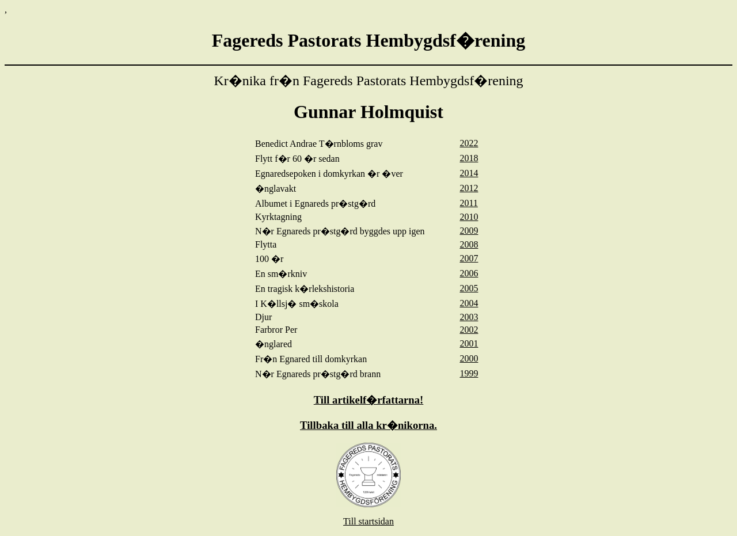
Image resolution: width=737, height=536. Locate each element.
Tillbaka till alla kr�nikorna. (368, 425)
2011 (468, 203)
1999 (468, 373)
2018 (468, 158)
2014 (468, 173)
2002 (468, 329)
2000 (468, 358)
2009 (468, 230)
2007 (468, 258)
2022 (468, 143)
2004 (468, 303)
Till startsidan (368, 521)
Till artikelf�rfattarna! (369, 400)
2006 (468, 273)
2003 (468, 317)
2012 (468, 188)
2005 (468, 288)
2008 (468, 244)
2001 (468, 343)
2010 (468, 217)
